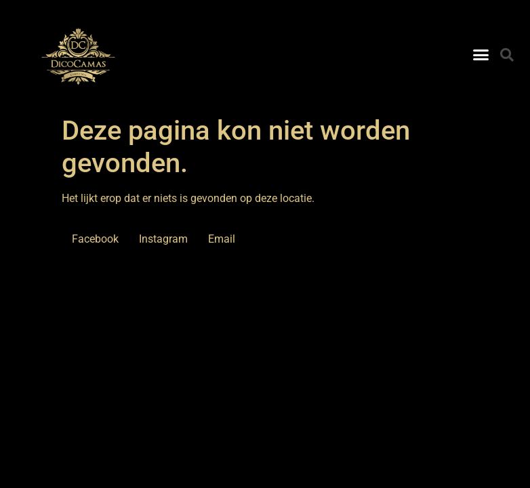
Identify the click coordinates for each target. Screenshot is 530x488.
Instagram (163, 238)
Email (221, 238)
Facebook (95, 238)
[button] (481, 55)
